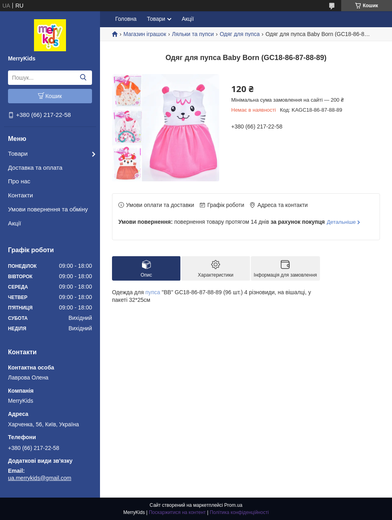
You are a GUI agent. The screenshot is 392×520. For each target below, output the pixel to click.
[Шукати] (83, 77)
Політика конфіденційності (239, 512)
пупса (152, 292)
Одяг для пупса (240, 34)
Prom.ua (233, 505)
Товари (18, 153)
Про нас (19, 181)
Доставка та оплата (35, 167)
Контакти (20, 195)
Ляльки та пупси (193, 34)
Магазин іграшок (144, 34)
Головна (125, 19)
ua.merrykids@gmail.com (39, 478)
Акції (14, 223)
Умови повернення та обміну (48, 209)
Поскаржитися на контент (177, 512)
